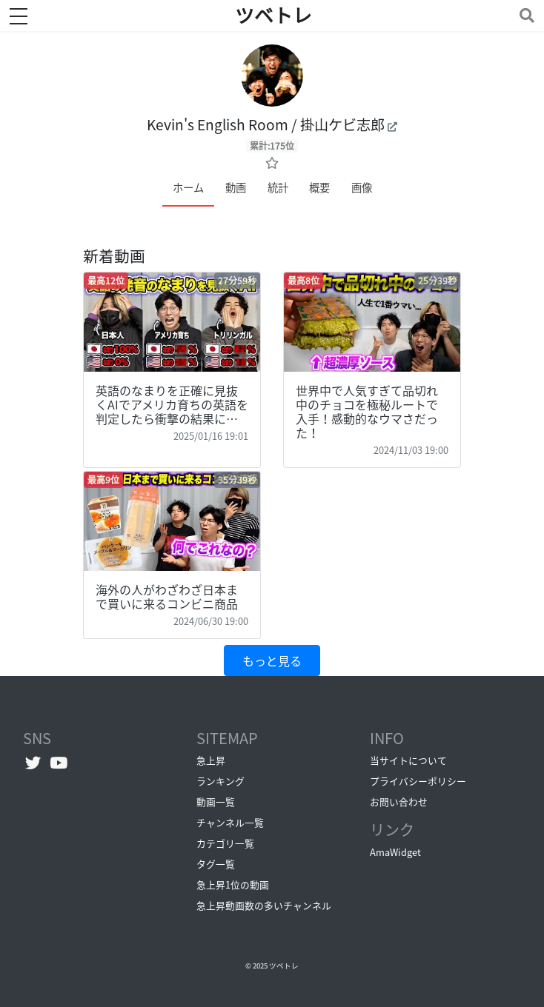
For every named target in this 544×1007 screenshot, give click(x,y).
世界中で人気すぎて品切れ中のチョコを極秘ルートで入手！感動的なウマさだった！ (367, 411)
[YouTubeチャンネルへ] (59, 762)
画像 (361, 187)
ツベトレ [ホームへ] (273, 15)
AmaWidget (395, 852)
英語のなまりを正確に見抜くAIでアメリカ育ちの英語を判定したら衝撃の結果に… (172, 404)
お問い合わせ (399, 801)
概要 (319, 187)
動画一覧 (215, 801)
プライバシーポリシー (418, 781)
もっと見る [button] (272, 660)
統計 (278, 187)
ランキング (220, 781)
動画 (235, 187)
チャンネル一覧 (230, 822)
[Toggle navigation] (524, 15)
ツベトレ (284, 965)
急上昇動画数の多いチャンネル (263, 905)
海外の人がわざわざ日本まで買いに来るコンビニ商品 (167, 596)
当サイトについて (408, 760)
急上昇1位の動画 (232, 884)
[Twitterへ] (33, 762)
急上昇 (210, 760)
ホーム (188, 187)
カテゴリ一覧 (225, 843)
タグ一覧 (215, 864)
